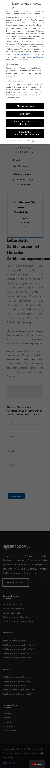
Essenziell (13, 62)
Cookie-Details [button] (13, 138)
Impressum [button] (37, 138)
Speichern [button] (25, 111)
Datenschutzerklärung (23, 52)
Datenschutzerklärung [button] (26, 138)
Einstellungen (38, 54)
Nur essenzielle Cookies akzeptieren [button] (25, 120)
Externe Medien (15, 78)
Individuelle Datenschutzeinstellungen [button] (25, 131)
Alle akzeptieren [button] (25, 103)
